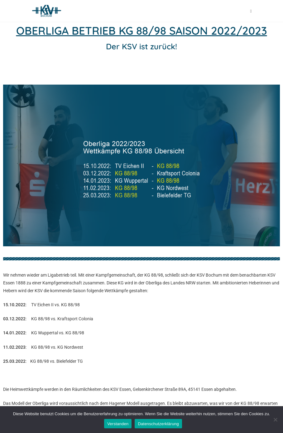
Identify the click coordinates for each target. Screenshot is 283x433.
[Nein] (275, 419)
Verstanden (117, 423)
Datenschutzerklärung (158, 423)
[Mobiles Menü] (251, 11)
